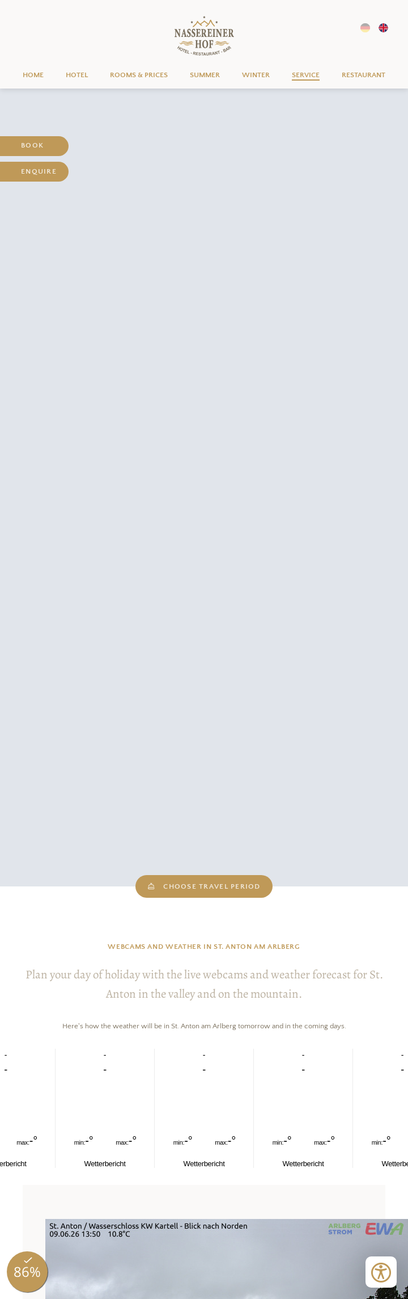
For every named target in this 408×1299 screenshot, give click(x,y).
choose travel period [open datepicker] (203, 886)
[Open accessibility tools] (381, 1272)
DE (365, 28)
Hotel (77, 75)
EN (383, 28)
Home (204, 36)
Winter (256, 75)
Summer (205, 75)
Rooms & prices (139, 75)
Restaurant (363, 75)
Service (306, 75)
